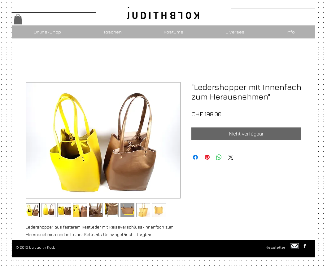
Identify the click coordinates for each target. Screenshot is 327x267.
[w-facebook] (304, 245)
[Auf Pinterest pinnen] (207, 157)
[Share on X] (230, 157)
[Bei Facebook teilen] (195, 157)
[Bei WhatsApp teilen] (219, 157)
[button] (18, 19)
